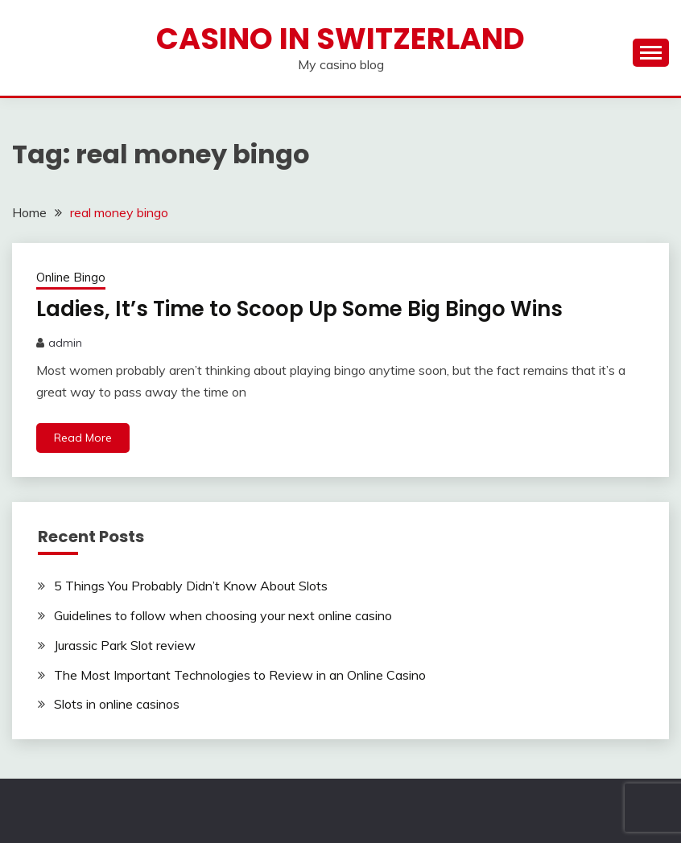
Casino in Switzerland (340, 39)
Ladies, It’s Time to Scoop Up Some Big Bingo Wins (299, 308)
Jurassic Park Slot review (125, 645)
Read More (83, 437)
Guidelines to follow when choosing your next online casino (223, 615)
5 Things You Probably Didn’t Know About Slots (191, 586)
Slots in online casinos (117, 704)
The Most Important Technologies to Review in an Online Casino (240, 675)
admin (65, 342)
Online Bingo (70, 277)
